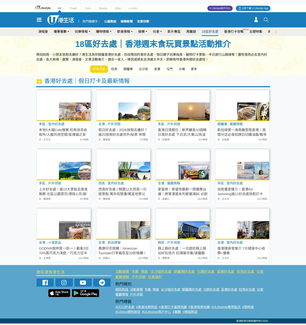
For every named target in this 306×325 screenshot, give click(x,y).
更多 (209, 69)
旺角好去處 (245, 272)
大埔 (195, 69)
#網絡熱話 (190, 312)
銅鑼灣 (133, 69)
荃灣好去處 (225, 272)
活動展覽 (122, 272)
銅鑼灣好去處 (184, 272)
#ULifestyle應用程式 (226, 308)
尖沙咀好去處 (161, 272)
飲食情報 (123, 31)
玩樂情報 (81, 31)
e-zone (133, 8)
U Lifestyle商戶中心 (220, 8)
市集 (135, 272)
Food (88, 8)
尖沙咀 (151, 69)
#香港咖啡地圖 (199, 308)
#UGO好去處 (124, 308)
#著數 (177, 312)
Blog (118, 8)
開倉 (144, 272)
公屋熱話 (110, 21)
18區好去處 (210, 31)
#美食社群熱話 (146, 308)
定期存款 (143, 21)
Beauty (103, 8)
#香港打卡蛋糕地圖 (173, 308)
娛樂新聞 (127, 21)
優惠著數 (60, 31)
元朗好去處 (206, 272)
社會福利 (155, 277)
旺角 (117, 69)
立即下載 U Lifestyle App (255, 8)
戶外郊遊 (139, 277)
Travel (73, 8)
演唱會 (43, 31)
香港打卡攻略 (234, 31)
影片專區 (174, 31)
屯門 (181, 69)
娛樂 (141, 31)
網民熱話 (121, 290)
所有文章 (100, 69)
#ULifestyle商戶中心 (156, 312)
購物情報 (102, 31)
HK (59, 8)
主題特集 (255, 31)
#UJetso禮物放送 (127, 312)
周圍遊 (191, 31)
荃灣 (167, 69)
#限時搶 (248, 308)
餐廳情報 (122, 277)
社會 (156, 31)
